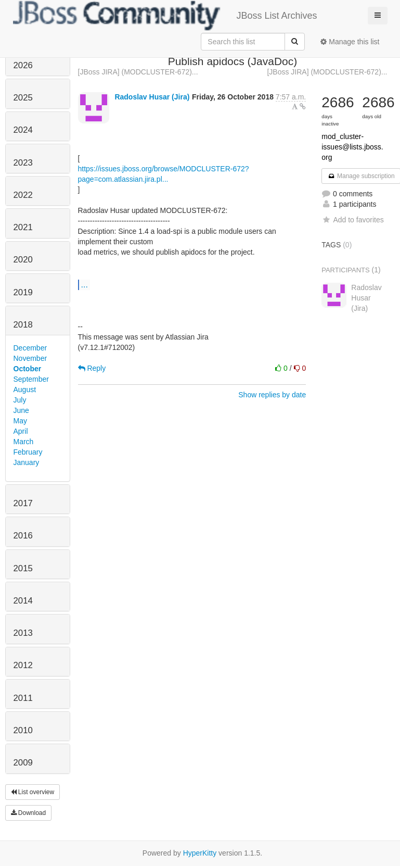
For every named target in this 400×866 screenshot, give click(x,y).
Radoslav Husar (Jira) (151, 97)
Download (28, 813)
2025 (23, 98)
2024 (23, 130)
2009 (23, 763)
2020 (23, 260)
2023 (23, 163)
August (25, 389)
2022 (23, 195)
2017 (23, 503)
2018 (23, 325)
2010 (23, 730)
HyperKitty (200, 853)
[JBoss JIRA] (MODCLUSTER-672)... (138, 72)
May (20, 421)
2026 (23, 65)
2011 (23, 698)
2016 (23, 536)
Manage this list (349, 41)
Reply (92, 368)
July (20, 400)
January (27, 462)
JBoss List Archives (165, 16)
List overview (33, 792)
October (28, 369)
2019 (23, 292)
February (28, 452)
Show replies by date (272, 395)
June (21, 410)
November (30, 358)
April (21, 431)
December (30, 348)
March (24, 441)
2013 (23, 633)
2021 (23, 227)
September (31, 379)
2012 (23, 665)
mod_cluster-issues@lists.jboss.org (352, 146)
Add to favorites (352, 220)
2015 (23, 568)
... (84, 284)
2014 (23, 601)
